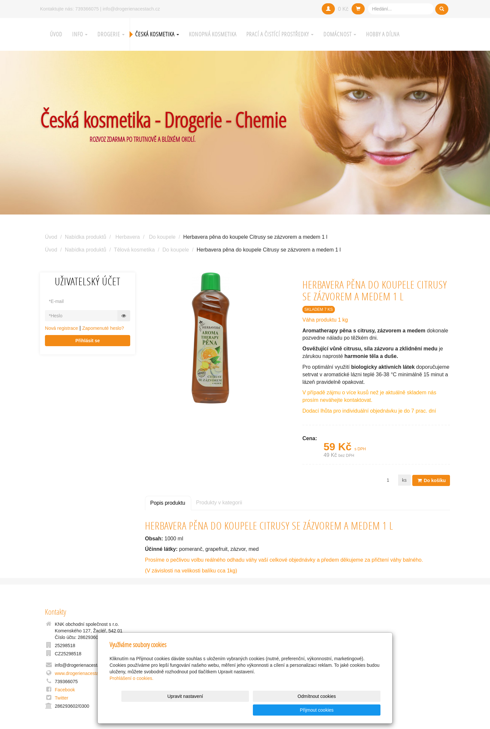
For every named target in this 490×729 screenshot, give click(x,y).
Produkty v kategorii (219, 502)
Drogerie (111, 34)
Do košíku (431, 480)
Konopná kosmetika (212, 34)
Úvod (56, 34)
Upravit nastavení (247, 710)
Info (80, 34)
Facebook (65, 689)
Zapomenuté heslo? (103, 328)
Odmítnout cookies (301, 710)
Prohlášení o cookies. (131, 692)
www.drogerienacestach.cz (82, 673)
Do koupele (162, 237)
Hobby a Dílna (382, 34)
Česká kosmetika (157, 34)
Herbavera (127, 237)
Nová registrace (61, 328)
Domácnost (339, 34)
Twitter (61, 698)
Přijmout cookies (355, 710)
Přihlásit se (87, 340)
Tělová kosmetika (134, 249)
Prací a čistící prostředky (280, 34)
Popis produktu (167, 502)
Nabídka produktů (85, 237)
